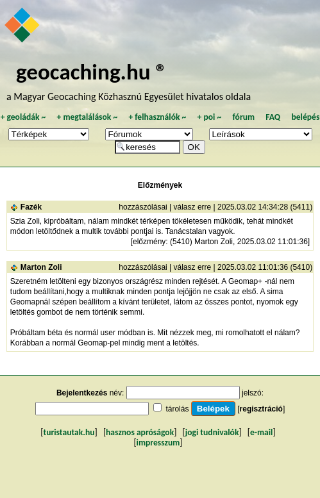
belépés (305, 117)
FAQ (272, 117)
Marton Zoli (41, 267)
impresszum (158, 442)
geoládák (22, 117)
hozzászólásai (143, 207)
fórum (243, 117)
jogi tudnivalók (212, 432)
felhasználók (157, 117)
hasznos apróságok (140, 432)
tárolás (177, 408)
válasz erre (193, 207)
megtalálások (87, 117)
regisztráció (261, 408)
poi (209, 117)
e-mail (261, 432)
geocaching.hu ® (91, 71)
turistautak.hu (68, 432)
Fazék (31, 207)
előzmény (149, 241)
